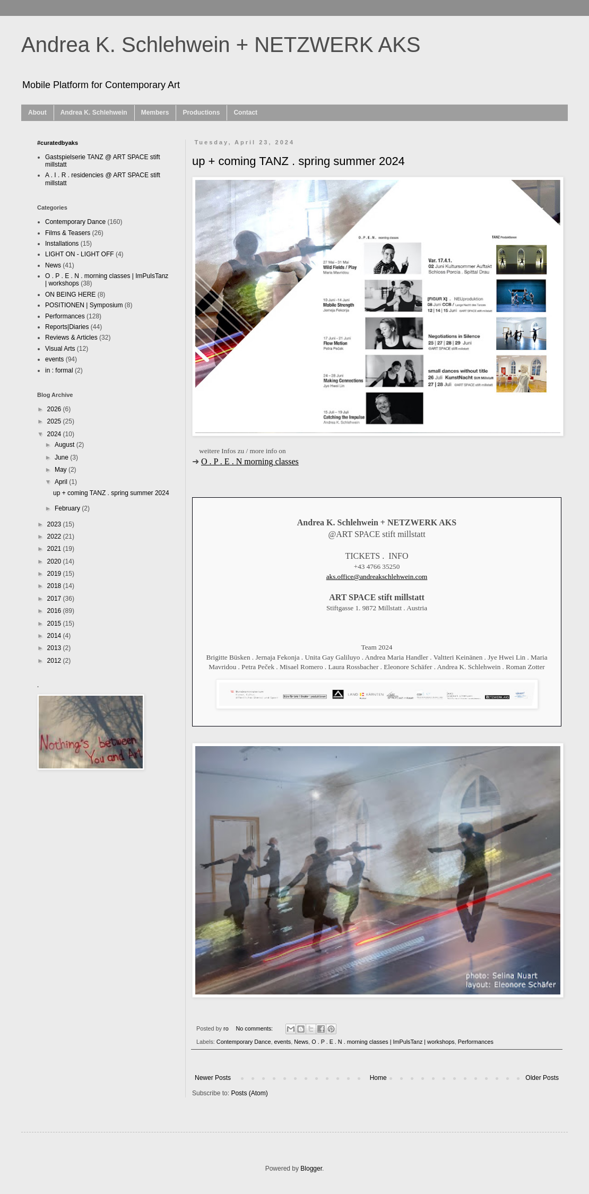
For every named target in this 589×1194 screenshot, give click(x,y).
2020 (55, 561)
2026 (55, 409)
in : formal (59, 370)
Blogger (311, 1168)
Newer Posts (213, 1077)
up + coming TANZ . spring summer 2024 (298, 161)
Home (378, 1077)
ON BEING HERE (70, 294)
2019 (55, 573)
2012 (55, 660)
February (68, 508)
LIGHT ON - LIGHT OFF (79, 254)
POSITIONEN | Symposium (84, 305)
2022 (55, 536)
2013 (55, 648)
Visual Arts (60, 348)
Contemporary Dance (243, 1042)
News (301, 1042)
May (61, 469)
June (62, 457)
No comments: (255, 1028)
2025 (55, 421)
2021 (55, 548)
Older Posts (542, 1077)
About (37, 112)
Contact (245, 112)
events (282, 1042)
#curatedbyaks (57, 143)
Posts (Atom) (249, 1093)
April (62, 482)
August (65, 444)
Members (155, 112)
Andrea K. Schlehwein (93, 112)
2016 (55, 611)
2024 (55, 434)
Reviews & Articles (71, 337)
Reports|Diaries (67, 327)
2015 (55, 623)
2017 (55, 598)
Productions (201, 112)
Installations (62, 243)
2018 (55, 586)
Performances (475, 1042)
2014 (55, 635)
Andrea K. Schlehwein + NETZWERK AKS (221, 44)
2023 (55, 524)
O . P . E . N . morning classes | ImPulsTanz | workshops (382, 1042)
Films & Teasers (67, 233)
